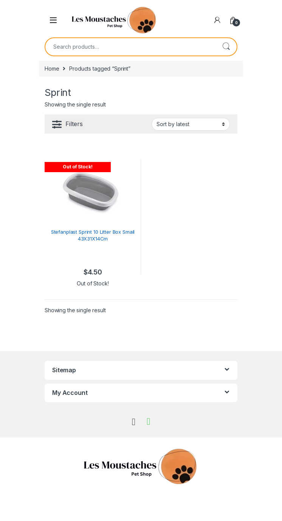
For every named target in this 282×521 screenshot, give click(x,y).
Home (52, 68)
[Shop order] (191, 124)
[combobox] (130, 46)
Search (226, 46)
